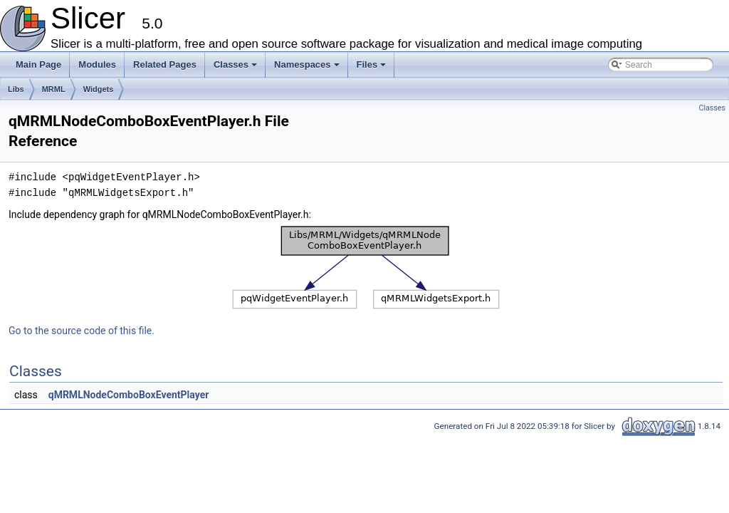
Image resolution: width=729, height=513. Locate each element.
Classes (236, 68)
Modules (97, 64)
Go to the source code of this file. (81, 330)
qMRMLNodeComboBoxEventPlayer (128, 394)
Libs (16, 89)
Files (373, 68)
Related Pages (164, 64)
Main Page (38, 64)
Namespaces (308, 68)
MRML (53, 89)
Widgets (98, 89)
